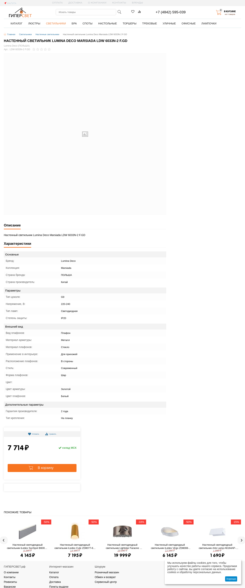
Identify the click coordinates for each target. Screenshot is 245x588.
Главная (11, 34)
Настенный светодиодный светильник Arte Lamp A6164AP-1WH (217, 546)
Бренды (137, 2)
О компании (97, 2)
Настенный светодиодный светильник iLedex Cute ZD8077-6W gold (75, 546)
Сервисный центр (106, 581)
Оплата (57, 2)
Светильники (25, 34)
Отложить (31, 434)
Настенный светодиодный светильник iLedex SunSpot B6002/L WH (27, 546)
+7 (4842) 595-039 (171, 12)
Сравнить (53, 434)
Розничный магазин (107, 572)
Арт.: (6, 49)
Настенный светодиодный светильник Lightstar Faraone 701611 (123, 546)
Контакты (119, 2)
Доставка (75, 2)
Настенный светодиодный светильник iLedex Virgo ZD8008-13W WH (170, 546)
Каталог (54, 572)
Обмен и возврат (105, 577)
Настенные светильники (47, 34)
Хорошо (231, 578)
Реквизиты (10, 581)
